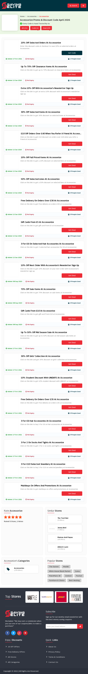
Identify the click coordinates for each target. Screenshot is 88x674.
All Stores (12, 657)
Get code (72, 53)
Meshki (66, 567)
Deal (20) (46, 28)
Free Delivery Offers (16, 652)
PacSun (79, 576)
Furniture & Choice (56, 580)
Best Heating (74, 580)
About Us (52, 647)
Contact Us (53, 662)
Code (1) (35, 28)
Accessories (32, 16)
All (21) (24, 28)
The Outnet (54, 567)
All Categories (14, 662)
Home (22, 16)
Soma (77, 571)
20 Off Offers (14, 647)
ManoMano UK (55, 576)
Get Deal (72, 74)
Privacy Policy (54, 652)
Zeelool (68, 576)
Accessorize (44, 16)
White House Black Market (59, 571)
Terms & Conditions (56, 657)
